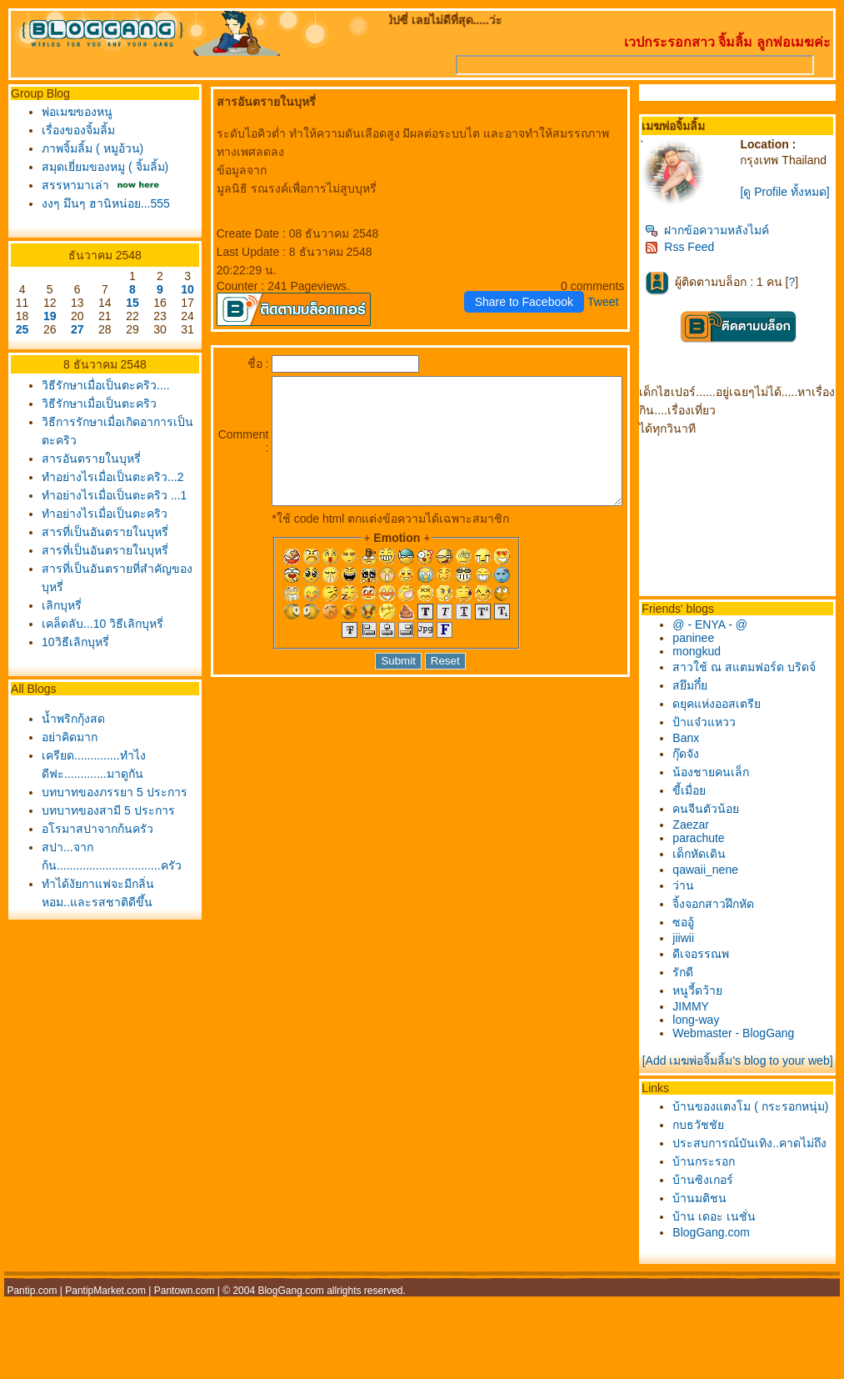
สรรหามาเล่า (71, 185)
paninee (711, 649)
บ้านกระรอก (721, 1223)
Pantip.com (32, 1352)
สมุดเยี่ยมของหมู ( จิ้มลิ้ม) (100, 166)
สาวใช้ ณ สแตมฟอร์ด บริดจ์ (761, 678)
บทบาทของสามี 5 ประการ (104, 860)
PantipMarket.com (105, 1352)
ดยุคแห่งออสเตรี (734, 715)
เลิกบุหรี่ (57, 637)
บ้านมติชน (717, 1259)
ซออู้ (701, 933)
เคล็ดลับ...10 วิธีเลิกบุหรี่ (98, 655)
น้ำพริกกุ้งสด (69, 750)
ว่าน (701, 897)
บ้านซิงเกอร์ (720, 1241)
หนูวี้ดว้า (715, 1002)
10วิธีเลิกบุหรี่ (71, 673)
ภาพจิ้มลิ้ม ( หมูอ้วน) (88, 148)
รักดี (700, 983)
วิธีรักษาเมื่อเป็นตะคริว (94, 403)
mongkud (714, 662)
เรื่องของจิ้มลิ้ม (74, 130)
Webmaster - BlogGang (751, 1044)
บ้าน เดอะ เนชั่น (731, 1278)
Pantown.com (184, 1352)
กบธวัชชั (716, 1168)
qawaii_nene (723, 881)
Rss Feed (697, 258)
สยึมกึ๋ (707, 697)
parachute (716, 849)
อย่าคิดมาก (65, 768)
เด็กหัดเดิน (716, 865)
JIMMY (708, 1018)
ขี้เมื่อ (706, 802)
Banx (703, 749)
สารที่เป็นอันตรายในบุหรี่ (100, 563)
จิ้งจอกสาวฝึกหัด (731, 915)
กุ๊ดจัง (703, 765)
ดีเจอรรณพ (718, 965)
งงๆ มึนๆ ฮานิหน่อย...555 (101, 203)
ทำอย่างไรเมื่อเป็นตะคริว (100, 545)
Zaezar (708, 836)
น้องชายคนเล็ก (728, 783)
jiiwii (701, 949)
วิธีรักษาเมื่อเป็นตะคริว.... (101, 385)
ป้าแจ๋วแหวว (721, 733)
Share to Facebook (541, 283)
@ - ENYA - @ (727, 636)
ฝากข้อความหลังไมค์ (724, 241)
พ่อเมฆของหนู (72, 111)
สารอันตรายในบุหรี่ (87, 458)
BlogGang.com (728, 1294)
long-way (713, 1031)
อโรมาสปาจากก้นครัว (93, 878)
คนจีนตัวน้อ (723, 820)
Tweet (620, 283)
